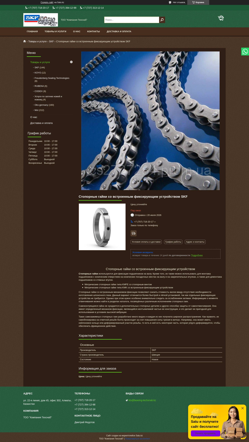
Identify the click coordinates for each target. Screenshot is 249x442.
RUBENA (39, 86)
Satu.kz (139, 435)
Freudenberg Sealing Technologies (52, 78)
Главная (32, 31)
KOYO (38, 72)
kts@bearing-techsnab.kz (142, 400)
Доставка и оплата (119, 31)
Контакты (93, 31)
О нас (76, 31)
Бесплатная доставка (134, 233)
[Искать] (162, 20)
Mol (36, 110)
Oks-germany (41, 105)
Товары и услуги (55, 31)
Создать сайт (47, 2)
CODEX (39, 91)
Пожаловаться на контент (137, 438)
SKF (51, 41)
